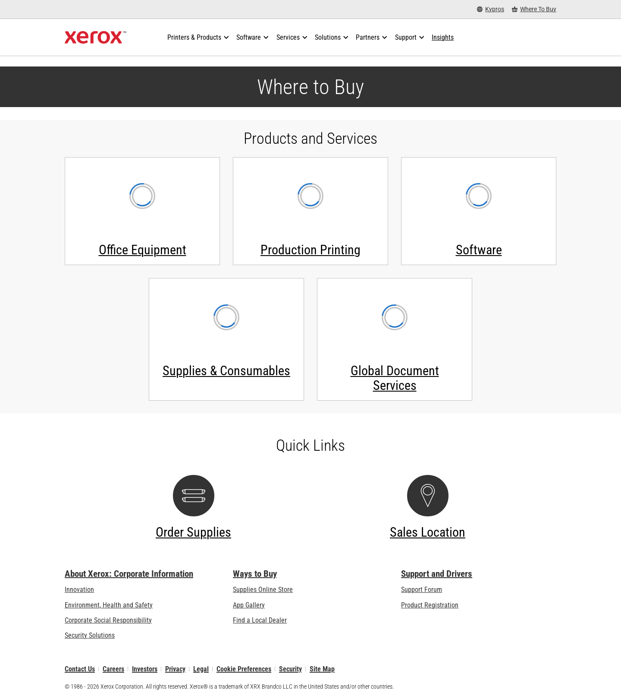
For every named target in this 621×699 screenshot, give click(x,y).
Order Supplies (193, 532)
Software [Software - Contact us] (479, 249)
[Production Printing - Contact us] (310, 211)
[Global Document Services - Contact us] (394, 339)
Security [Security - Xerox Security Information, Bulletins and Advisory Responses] (290, 669)
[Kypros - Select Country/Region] (490, 9)
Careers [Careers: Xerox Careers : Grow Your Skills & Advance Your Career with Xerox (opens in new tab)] (113, 669)
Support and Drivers (436, 574)
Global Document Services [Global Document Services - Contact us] (395, 378)
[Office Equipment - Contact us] (142, 211)
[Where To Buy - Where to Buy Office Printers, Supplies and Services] (534, 9)
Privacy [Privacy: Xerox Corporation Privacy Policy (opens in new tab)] (175, 669)
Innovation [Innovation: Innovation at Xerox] (79, 589)
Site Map (322, 669)
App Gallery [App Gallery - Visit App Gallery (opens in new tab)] (249, 605)
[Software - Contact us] (478, 211)
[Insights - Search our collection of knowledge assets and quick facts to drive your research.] (443, 37)
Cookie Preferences (243, 669)
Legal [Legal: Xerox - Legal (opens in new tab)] (201, 669)
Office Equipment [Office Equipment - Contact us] (142, 249)
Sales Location (427, 532)
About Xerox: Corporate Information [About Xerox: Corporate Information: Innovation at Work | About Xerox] (129, 574)
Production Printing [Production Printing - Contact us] (310, 249)
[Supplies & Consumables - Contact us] (226, 339)
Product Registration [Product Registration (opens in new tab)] (429, 605)
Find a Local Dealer (260, 620)
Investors (144, 669)
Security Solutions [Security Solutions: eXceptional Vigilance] (90, 635)
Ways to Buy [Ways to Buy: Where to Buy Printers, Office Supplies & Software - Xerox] (255, 574)
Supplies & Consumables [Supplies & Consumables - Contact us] (226, 370)
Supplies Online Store (263, 589)
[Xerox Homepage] (95, 37)
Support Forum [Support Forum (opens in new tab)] (421, 589)
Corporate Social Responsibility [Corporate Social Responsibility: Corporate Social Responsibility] (108, 620)
